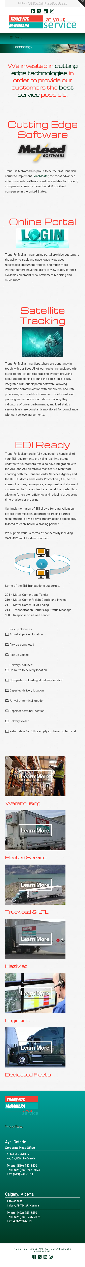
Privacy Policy (14, 1126)
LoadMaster (40, 176)
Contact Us (42, 1251)
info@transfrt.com (57, 3)
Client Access (61, 1249)
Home (18, 1249)
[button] (81, 4)
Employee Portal (36, 1249)
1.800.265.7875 (35, 3)
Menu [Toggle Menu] (15, 37)
